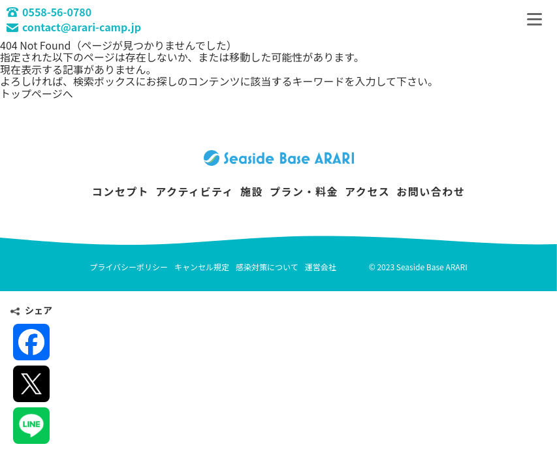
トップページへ (36, 93)
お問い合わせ (430, 191)
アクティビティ (194, 191)
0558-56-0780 (49, 12)
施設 (251, 191)
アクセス (367, 191)
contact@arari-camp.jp (74, 26)
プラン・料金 (304, 191)
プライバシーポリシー (128, 266)
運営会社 (320, 266)
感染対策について (267, 266)
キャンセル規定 (201, 266)
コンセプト (121, 191)
